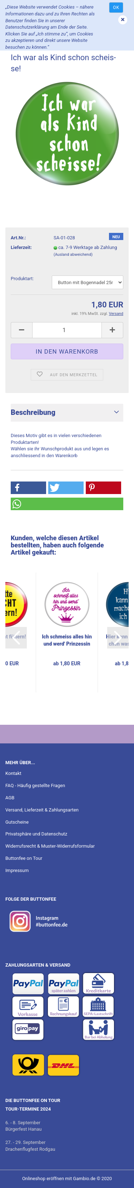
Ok (116, 7)
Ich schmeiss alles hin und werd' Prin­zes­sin (67, 640)
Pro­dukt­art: (22, 278)
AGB (9, 797)
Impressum (17, 870)
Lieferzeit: (21, 247)
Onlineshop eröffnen (43, 1178)
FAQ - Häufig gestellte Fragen (35, 785)
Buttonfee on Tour (23, 858)
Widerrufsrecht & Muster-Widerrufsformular (50, 846)
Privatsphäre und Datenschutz (36, 834)
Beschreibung (33, 412)
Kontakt (13, 773)
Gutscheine (17, 822)
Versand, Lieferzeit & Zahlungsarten (42, 810)
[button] (28, 488)
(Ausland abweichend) (73, 254)
